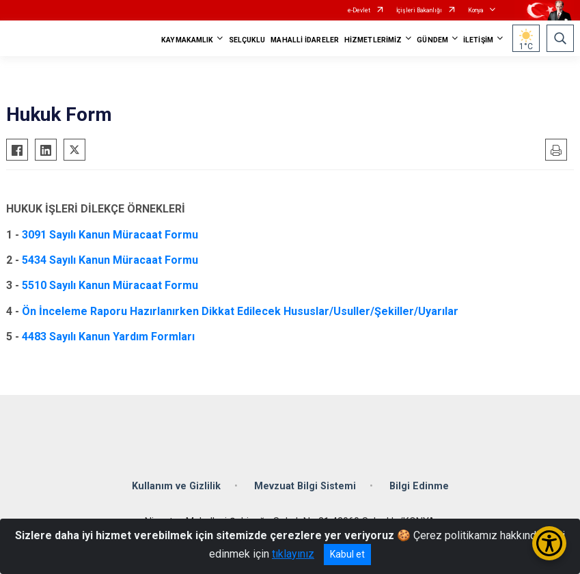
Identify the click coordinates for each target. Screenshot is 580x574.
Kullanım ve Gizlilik (176, 486)
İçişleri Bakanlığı (419, 10)
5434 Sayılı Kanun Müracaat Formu (110, 260)
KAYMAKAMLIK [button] (187, 40)
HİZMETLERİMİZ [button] (373, 40)
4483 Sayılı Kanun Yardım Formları (108, 336)
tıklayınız (293, 553)
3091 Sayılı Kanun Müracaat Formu (110, 234)
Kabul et (347, 554)
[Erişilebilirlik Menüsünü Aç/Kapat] (549, 543)
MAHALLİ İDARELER (305, 40)
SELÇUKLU (247, 40)
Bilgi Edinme (419, 486)
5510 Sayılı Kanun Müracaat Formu (110, 285)
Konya (476, 10)
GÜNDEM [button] (432, 40)
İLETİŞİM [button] (478, 40)
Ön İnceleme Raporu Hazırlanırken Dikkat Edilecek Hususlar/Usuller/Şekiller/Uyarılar (240, 311)
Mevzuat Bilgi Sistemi (305, 486)
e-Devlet (359, 10)
